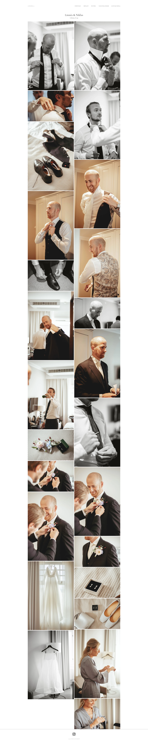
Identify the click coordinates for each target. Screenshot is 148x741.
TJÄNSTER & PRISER (104, 6)
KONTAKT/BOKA (115, 6)
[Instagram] (74, 734)
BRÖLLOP (86, 6)
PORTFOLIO (78, 6)
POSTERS (93, 6)
